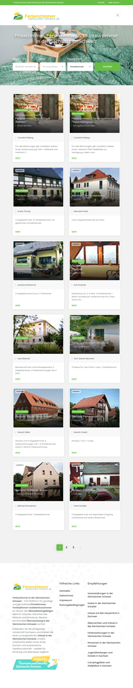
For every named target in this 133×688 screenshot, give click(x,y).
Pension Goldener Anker (31, 490)
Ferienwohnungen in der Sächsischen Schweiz (101, 634)
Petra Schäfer (79, 506)
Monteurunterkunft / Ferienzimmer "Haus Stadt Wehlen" (32, 118)
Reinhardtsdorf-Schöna (29, 493)
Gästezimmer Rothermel (31, 269)
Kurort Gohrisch (25, 420)
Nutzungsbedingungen (72, 605)
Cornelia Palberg (24, 137)
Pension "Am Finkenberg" (89, 195)
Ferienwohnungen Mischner (90, 343)
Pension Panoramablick (87, 416)
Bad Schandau (25, 273)
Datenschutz (66, 595)
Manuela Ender (80, 211)
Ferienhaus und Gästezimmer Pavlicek (91, 267)
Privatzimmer (22, 110)
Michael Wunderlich (25, 506)
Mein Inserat (113, 2)
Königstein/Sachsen (84, 125)
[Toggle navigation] (117, 15)
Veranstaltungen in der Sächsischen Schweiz (100, 595)
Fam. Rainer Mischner (83, 358)
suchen (107, 66)
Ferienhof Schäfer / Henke (89, 490)
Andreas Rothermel (25, 285)
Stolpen (21, 346)
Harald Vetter (22, 432)
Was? (16, 59)
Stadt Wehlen (24, 125)
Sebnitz (21, 199)
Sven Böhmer (22, 358)
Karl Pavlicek (79, 285)
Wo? (43, 59)
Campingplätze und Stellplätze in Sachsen (100, 664)
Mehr (17, 158)
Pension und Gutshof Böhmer (35, 343)
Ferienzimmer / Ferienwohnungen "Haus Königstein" (94, 120)
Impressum (65, 600)
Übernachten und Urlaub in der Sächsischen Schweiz (102, 624)
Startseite (64, 590)
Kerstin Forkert (79, 432)
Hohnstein (78, 273)
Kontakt (100, 2)
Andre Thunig (22, 211)
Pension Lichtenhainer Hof (33, 195)
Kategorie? (74, 59)
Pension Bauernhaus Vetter (33, 416)
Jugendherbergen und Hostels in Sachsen (100, 654)
